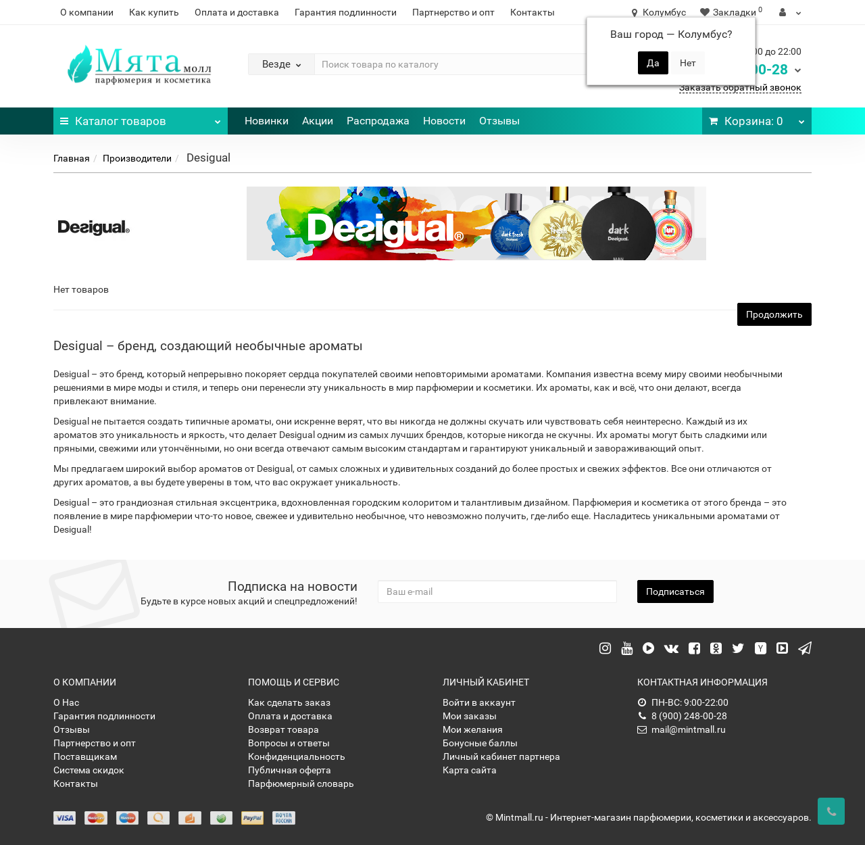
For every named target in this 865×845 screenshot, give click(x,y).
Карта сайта (470, 770)
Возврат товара (283, 729)
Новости (444, 120)
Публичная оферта (289, 770)
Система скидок (88, 770)
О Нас (66, 702)
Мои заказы (470, 715)
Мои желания (473, 729)
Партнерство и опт (453, 12)
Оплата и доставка (237, 12)
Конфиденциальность (296, 756)
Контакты (532, 12)
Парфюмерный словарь (301, 783)
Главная (71, 158)
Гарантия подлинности (346, 12)
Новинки (267, 120)
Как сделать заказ (289, 702)
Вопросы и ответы (289, 743)
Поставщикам (85, 756)
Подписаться (675, 591)
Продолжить (774, 314)
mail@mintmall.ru (681, 729)
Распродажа (378, 120)
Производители (137, 158)
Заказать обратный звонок (740, 87)
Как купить (154, 12)
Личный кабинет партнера (501, 756)
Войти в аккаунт (479, 702)
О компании (87, 12)
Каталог (140, 117)
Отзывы (499, 120)
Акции (317, 120)
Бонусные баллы (480, 743)
